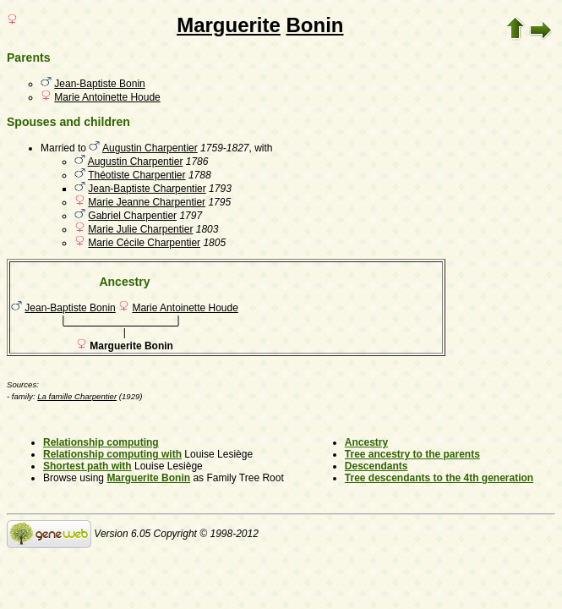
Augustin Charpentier (150, 148)
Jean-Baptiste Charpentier (146, 189)
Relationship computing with (112, 454)
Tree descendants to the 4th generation (439, 478)
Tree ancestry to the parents (412, 454)
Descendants (376, 466)
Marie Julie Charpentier (140, 229)
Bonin (315, 25)
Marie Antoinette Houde (107, 97)
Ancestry (366, 442)
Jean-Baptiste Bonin (99, 84)
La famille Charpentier (77, 396)
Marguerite (229, 25)
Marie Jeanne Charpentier (146, 202)
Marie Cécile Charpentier (144, 243)
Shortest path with (87, 466)
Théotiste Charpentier (136, 175)
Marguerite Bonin (148, 478)
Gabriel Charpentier (132, 216)
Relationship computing (101, 442)
